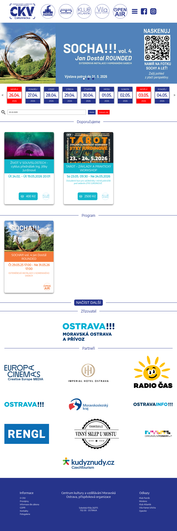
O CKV (23, 498)
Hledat (91, 112)
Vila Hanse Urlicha (147, 507)
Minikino (143, 501)
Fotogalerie (25, 514)
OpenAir (143, 511)
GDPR (22, 507)
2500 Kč (87, 196)
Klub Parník (144, 498)
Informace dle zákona (29, 504)
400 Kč (28, 196)
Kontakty (24, 511)
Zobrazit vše (103, 112)
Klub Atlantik (145, 504)
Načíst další (88, 303)
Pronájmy (24, 501)
